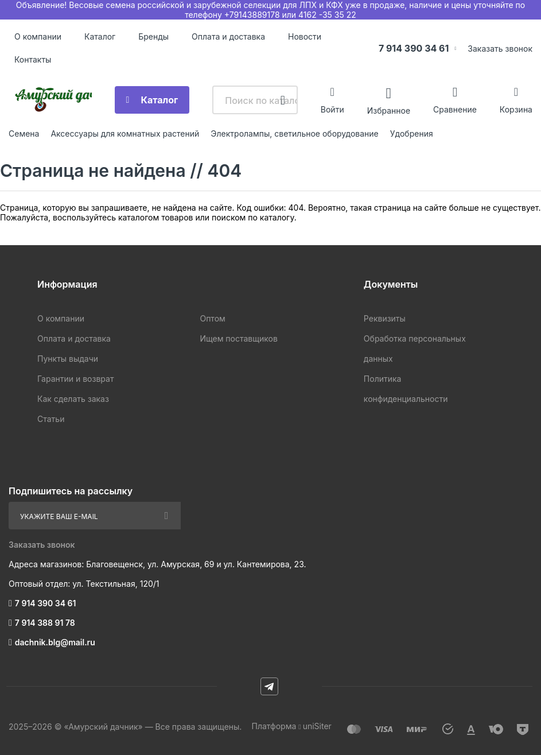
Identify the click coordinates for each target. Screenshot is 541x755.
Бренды (153, 36)
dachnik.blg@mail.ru (55, 642)
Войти (332, 109)
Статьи (50, 419)
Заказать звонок (500, 48)
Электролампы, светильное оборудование (295, 133)
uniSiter (317, 726)
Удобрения (411, 133)
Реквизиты (385, 318)
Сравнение (455, 109)
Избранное (388, 110)
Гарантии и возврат (75, 379)
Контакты (32, 59)
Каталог (99, 36)
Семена (24, 133)
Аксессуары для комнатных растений (124, 133)
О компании (37, 36)
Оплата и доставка (228, 36)
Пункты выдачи (67, 358)
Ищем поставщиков (238, 338)
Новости (304, 36)
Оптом (212, 318)
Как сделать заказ (73, 399)
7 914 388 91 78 (45, 623)
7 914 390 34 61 (414, 48)
